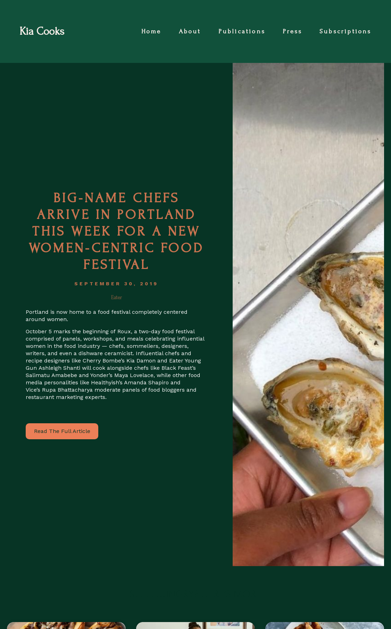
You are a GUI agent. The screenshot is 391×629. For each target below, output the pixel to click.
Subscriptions (345, 31)
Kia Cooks (41, 31)
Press (292, 31)
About (190, 31)
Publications (241, 31)
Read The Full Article (62, 431)
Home (151, 31)
